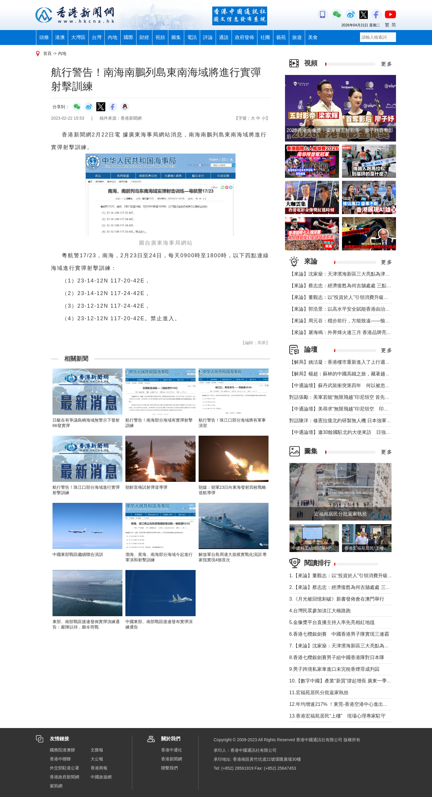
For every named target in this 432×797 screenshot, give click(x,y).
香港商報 (99, 768)
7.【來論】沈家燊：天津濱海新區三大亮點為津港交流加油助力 (356, 645)
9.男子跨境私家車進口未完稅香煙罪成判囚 (334, 669)
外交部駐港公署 (64, 768)
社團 (265, 37)
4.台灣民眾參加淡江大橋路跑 (320, 610)
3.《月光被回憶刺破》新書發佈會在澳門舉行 (336, 598)
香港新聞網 (171, 759)
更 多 (386, 64)
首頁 (47, 53)
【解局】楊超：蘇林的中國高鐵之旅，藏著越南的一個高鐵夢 (354, 373)
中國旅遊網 (101, 777)
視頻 (160, 37)
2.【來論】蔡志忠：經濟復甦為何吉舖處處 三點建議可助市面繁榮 (359, 587)
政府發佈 (244, 37)
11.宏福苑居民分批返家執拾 (319, 692)
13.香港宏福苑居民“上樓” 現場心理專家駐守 (337, 715)
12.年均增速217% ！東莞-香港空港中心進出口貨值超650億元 (354, 704)
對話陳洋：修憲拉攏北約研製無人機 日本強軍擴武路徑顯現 (352, 420)
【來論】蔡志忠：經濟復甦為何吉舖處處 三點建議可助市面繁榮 (357, 285)
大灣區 (78, 37)
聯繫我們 (169, 768)
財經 (144, 37)
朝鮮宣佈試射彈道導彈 (146, 487)
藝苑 (281, 37)
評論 (208, 37)
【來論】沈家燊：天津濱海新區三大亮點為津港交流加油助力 (354, 273)
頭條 (44, 37)
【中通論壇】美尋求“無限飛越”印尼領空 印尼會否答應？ (350, 408)
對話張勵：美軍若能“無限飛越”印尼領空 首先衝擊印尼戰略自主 (356, 397)
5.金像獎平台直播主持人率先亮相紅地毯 (332, 622)
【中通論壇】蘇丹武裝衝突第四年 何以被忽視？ (342, 385)
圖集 (176, 37)
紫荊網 (56, 786)
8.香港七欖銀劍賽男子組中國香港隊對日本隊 (336, 657)
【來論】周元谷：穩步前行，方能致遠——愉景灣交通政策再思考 (358, 320)
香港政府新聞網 (64, 777)
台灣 (96, 37)
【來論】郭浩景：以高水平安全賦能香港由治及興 (342, 309)
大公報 (97, 759)
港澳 (60, 37)
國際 (128, 37)
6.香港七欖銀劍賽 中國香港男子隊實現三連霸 (339, 634)
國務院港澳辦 (62, 750)
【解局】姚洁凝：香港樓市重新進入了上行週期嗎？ (344, 362)
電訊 (192, 37)
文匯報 (97, 750)
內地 (112, 37)
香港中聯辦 (60, 759)
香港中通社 (171, 750)
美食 (313, 37)
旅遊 (297, 37)
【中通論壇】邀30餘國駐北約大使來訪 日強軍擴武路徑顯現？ (356, 432)
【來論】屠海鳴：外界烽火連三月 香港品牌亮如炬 (342, 332)
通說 (224, 37)
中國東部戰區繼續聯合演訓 (77, 554)
